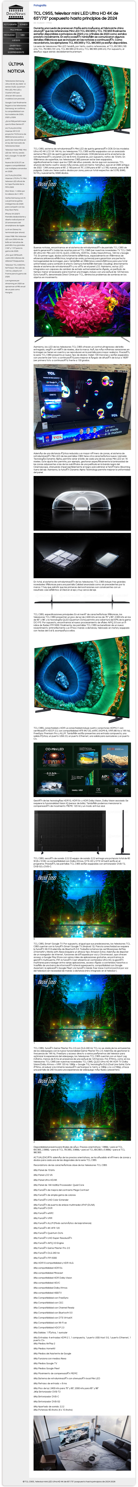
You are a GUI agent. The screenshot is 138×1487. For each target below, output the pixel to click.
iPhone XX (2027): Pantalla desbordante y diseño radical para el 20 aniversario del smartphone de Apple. (15, 220)
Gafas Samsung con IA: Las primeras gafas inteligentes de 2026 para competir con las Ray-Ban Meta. (15, 204)
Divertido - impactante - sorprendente (16, 49)
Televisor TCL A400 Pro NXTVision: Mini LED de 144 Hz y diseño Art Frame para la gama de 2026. (15, 271)
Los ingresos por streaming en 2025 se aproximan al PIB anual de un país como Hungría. (15, 286)
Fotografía (10, 25)
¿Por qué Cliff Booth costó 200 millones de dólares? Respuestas (14, 258)
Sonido (24, 25)
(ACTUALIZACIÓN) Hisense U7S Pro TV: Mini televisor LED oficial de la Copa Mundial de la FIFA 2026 (16, 181)
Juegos (16, 40)
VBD (22, 35)
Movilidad (9, 35)
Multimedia (16, 30)
